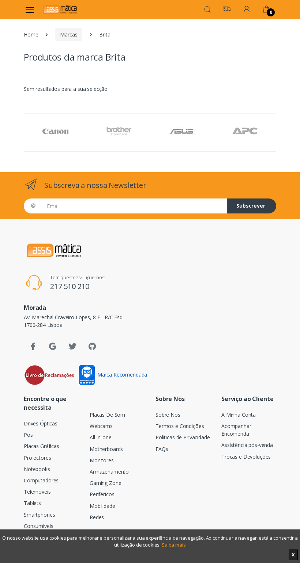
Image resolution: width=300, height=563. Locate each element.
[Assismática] (60, 9)
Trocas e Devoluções (246, 456)
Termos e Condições (179, 426)
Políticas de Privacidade (182, 437)
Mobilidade (102, 505)
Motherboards (106, 449)
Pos (28, 434)
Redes (97, 517)
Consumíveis (38, 525)
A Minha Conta (238, 414)
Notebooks (37, 469)
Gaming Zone (105, 482)
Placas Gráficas (41, 446)
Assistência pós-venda (247, 444)
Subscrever (250, 205)
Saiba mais (174, 544)
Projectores (37, 457)
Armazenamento (109, 471)
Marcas (68, 34)
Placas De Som (107, 414)
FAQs (161, 449)
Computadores (41, 480)
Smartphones (39, 514)
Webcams (101, 426)
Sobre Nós (167, 414)
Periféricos (102, 494)
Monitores (102, 460)
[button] (207, 8)
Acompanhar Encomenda (236, 430)
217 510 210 (69, 286)
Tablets (32, 503)
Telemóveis (37, 491)
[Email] (134, 205)
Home (31, 34)
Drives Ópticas (40, 423)
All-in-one (101, 437)
